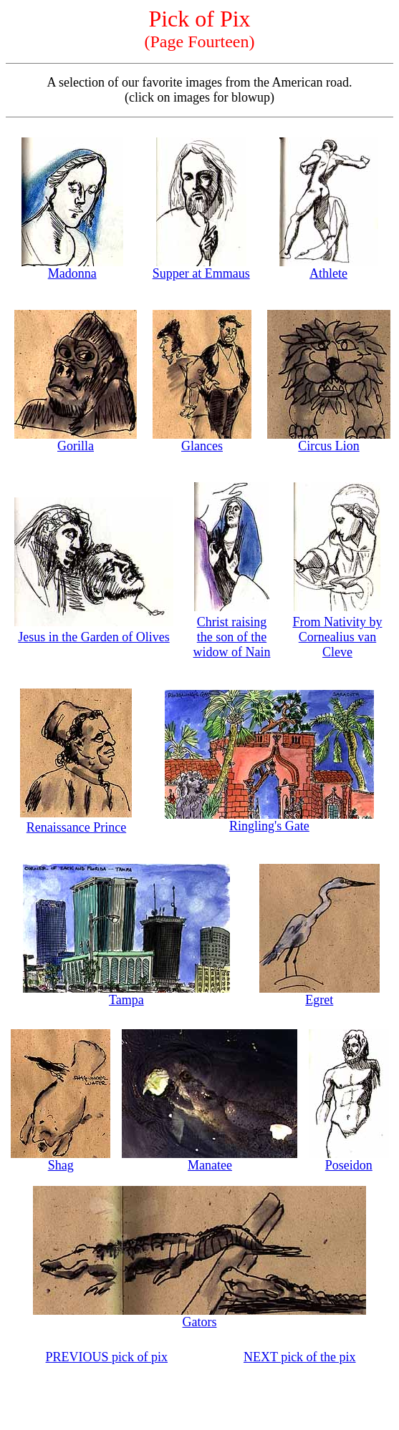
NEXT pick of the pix (300, 1357)
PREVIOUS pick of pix (107, 1357)
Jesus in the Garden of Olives (93, 637)
